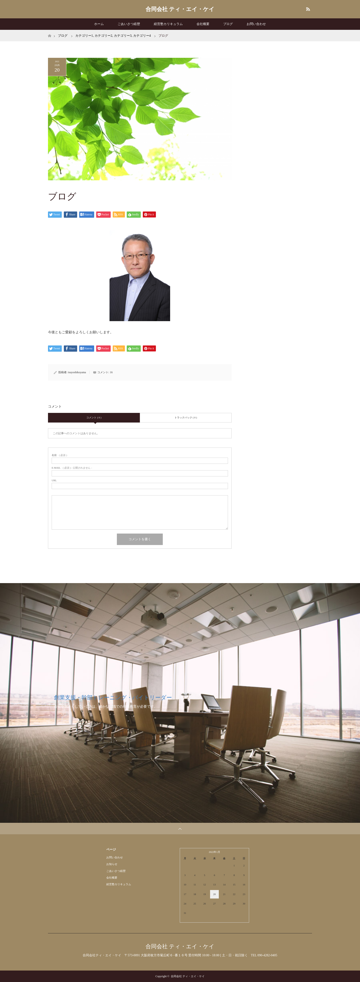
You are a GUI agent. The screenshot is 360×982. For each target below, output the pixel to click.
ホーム (99, 24)
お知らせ (111, 864)
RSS (307, 8)
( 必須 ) (59, 455)
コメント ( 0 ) (93, 417)
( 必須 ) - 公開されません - (72, 468)
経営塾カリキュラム (168, 24)
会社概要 (203, 24)
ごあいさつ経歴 (129, 24)
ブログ (228, 24)
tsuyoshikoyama (77, 372)
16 (111, 372)
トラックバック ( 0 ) (185, 417)
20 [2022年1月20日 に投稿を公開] (214, 894)
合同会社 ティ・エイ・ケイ (180, 9)
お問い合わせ (256, 24)
